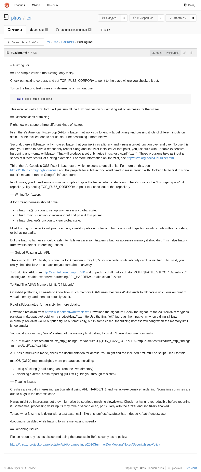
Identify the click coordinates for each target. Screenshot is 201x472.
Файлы (15, 29)
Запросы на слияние (73, 30)
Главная (19, 5)
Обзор (36, 5)
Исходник (172, 52)
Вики (105, 29)
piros (16, 18)
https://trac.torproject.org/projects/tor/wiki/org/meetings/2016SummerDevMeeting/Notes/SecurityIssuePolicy (85, 444)
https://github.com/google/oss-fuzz (34, 170)
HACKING (67, 42)
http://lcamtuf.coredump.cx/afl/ (64, 272)
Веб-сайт (191, 468)
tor (29, 18)
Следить (109, 18)
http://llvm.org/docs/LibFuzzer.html (151, 158)
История (157, 52)
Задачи (39, 30)
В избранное (143, 18)
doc (55, 42)
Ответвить (178, 18)
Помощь (52, 5)
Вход (189, 5)
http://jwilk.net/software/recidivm (67, 312)
